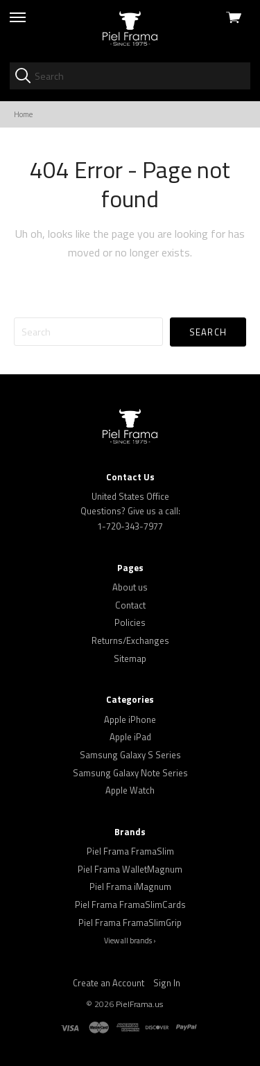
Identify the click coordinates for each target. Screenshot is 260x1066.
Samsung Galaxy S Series (130, 755)
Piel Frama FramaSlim (130, 851)
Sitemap (130, 658)
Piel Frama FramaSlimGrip (130, 922)
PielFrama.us (139, 1004)
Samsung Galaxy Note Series (130, 773)
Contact (130, 605)
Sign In (166, 983)
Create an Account (108, 983)
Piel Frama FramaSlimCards (130, 904)
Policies (130, 622)
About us (130, 587)
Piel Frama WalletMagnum (130, 869)
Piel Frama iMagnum (130, 886)
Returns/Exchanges (130, 640)
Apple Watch (130, 790)
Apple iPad (130, 737)
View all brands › (130, 940)
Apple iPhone (130, 719)
